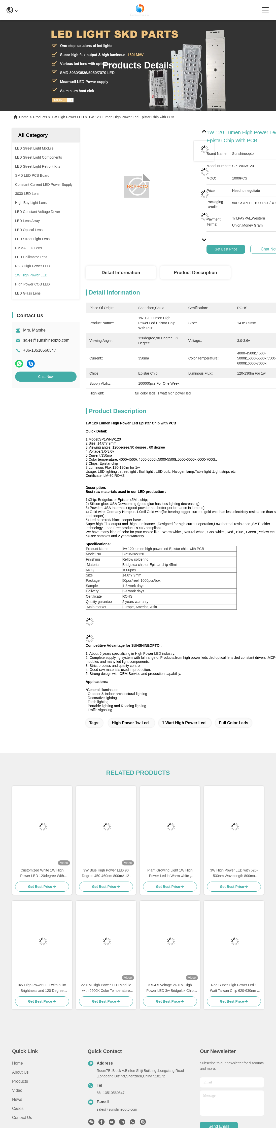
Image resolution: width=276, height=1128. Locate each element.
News (17, 1099)
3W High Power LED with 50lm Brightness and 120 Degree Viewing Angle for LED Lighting (42, 988)
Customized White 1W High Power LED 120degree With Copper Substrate (42, 873)
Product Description (195, 272)
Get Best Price (226, 249)
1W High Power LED (68, 117)
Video (17, 1090)
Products (40, 117)
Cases (17, 1108)
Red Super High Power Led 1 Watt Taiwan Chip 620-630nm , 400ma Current (234, 988)
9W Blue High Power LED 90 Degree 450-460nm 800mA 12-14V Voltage (106, 873)
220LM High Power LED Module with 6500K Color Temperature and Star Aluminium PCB (106, 988)
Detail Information (120, 272)
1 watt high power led (184, 723)
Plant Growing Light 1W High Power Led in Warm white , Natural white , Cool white (170, 873)
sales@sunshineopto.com (46, 340)
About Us (20, 1072)
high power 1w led (130, 723)
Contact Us (22, 1117)
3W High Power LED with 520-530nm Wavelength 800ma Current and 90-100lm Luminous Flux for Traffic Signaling (234, 873)
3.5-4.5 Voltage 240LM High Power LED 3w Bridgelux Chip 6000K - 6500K (170, 988)
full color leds (233, 723)
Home (23, 117)
